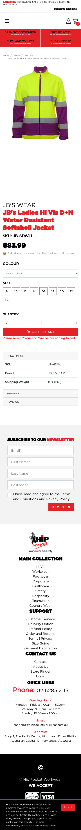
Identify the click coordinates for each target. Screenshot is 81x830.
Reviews (17, 401)
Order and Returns (40, 633)
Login (40, 676)
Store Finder (40, 671)
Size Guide (40, 643)
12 (25, 291)
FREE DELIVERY (60, 33)
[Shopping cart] (75, 21)
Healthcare (40, 586)
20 (62, 291)
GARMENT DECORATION (20, 33)
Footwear (40, 576)
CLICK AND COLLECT (20, 42)
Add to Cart (40, 332)
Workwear (40, 571)
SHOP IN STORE (61, 42)
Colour (11, 264)
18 (52, 291)
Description (15, 355)
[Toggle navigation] (7, 21)
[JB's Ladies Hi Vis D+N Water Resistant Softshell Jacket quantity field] (41, 323)
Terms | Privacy (40, 638)
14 (34, 291)
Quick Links (40, 683)
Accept (68, 807)
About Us (40, 666)
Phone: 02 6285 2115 (65, 9)
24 (7, 300)
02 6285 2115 (52, 690)
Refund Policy (40, 628)
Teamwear (40, 600)
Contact (40, 661)
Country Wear (40, 605)
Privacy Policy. (47, 825)
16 (43, 291)
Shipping (13, 393)
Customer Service (40, 619)
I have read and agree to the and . (42, 496)
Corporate (40, 581)
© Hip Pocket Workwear (40, 779)
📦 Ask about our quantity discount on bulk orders (39, 253)
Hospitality (40, 596)
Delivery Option (40, 624)
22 (71, 291)
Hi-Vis (40, 566)
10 (15, 291)
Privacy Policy (57, 499)
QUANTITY (11, 314)
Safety (40, 591)
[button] (68, 21)
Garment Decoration (40, 648)
